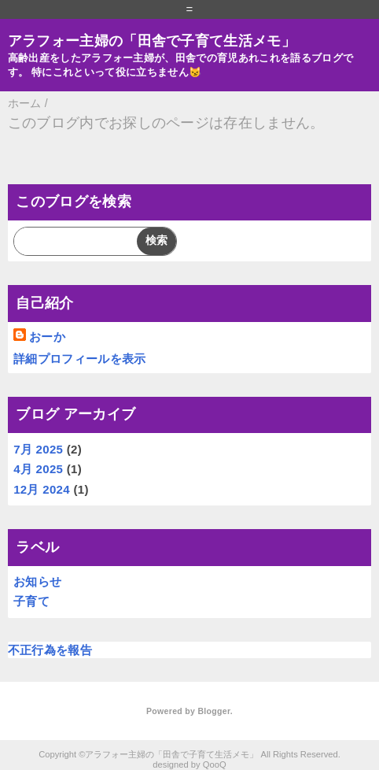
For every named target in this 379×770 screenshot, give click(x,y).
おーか (47, 336)
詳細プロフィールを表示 (79, 358)
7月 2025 (38, 449)
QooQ (214, 764)
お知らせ (37, 581)
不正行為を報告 (50, 650)
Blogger (213, 711)
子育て (31, 601)
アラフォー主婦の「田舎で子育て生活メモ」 (152, 41)
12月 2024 (41, 489)
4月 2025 (38, 469)
